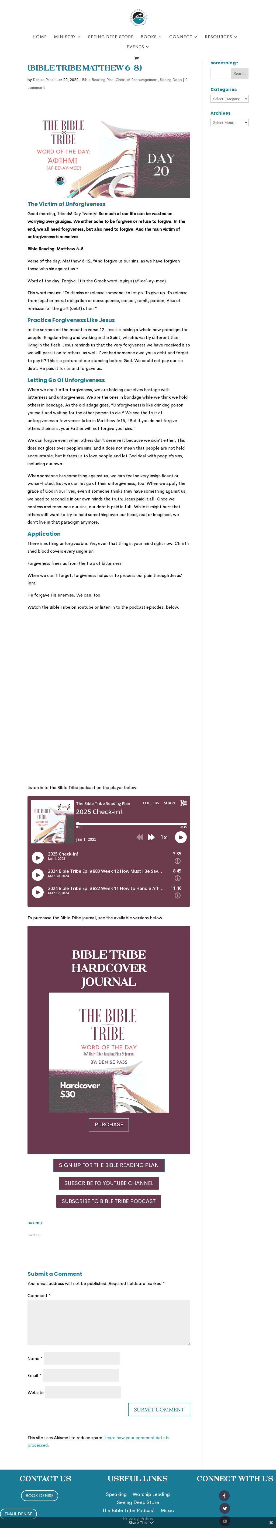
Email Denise (18, 1514)
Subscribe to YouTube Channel (108, 1183)
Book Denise (40, 1495)
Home (40, 37)
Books (149, 37)
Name (35, 1358)
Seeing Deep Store (111, 37)
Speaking (116, 1494)
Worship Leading (151, 1494)
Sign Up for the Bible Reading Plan (109, 1165)
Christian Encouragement (137, 79)
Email (34, 1375)
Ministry (65, 37)
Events (135, 47)
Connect (180, 37)
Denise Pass (43, 79)
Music (167, 1511)
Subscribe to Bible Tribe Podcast (109, 1201)
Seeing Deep (171, 79)
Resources (218, 37)
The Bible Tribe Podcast (128, 1511)
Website (35, 1392)
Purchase (109, 1124)
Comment (39, 1295)
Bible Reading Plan (97, 79)
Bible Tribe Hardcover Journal (108, 969)
